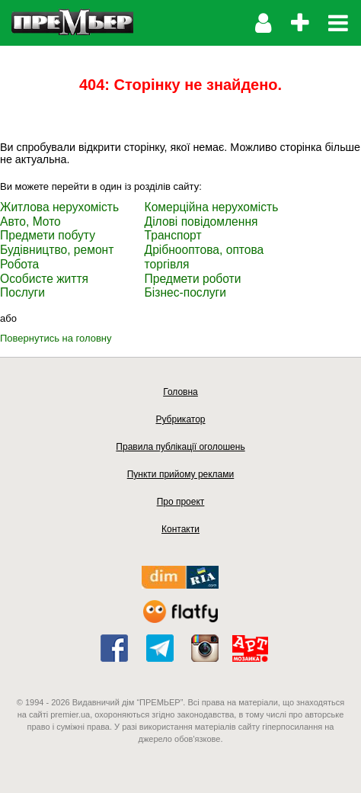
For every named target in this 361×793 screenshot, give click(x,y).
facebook (114, 648)
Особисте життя (44, 278)
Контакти (180, 529)
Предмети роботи (193, 278)
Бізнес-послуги (185, 292)
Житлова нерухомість (59, 207)
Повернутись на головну (56, 338)
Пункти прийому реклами (181, 474)
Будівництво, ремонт (56, 249)
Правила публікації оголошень (180, 446)
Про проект (181, 501)
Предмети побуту (47, 235)
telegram (160, 648)
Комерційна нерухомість (212, 207)
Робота (19, 264)
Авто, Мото (30, 221)
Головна (180, 392)
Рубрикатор (180, 419)
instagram (205, 648)
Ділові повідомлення (201, 221)
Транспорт (173, 235)
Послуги (22, 292)
